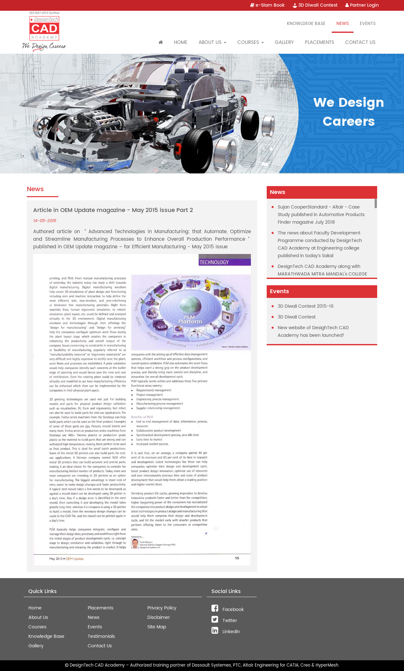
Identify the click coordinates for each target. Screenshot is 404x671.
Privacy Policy (161, 608)
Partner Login (362, 5)
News (342, 23)
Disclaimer (158, 617)
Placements (319, 42)
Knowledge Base (46, 636)
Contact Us (360, 42)
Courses (37, 627)
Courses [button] (250, 42)
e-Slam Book (267, 5)
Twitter (224, 620)
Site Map (156, 627)
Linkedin (225, 631)
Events (368, 23)
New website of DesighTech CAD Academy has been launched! (313, 331)
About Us (38, 617)
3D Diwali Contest (315, 5)
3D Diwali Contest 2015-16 (306, 306)
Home (180, 42)
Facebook (227, 609)
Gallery (284, 42)
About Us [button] (212, 42)
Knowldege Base (306, 23)
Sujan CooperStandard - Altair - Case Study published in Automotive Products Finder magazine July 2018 (321, 214)
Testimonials (101, 636)
